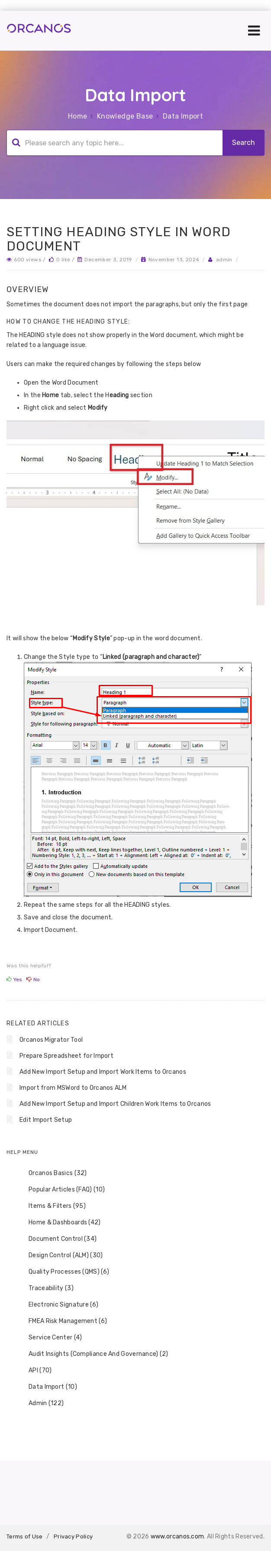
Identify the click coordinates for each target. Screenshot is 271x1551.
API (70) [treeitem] (34, 1370)
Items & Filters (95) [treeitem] (51, 1206)
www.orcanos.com (177, 1536)
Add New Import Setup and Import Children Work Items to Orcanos (115, 1104)
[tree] (135, 1288)
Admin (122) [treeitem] (40, 1403)
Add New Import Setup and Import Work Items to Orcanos (102, 1072)
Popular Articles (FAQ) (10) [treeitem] (61, 1190)
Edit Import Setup (45, 1120)
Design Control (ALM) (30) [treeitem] (60, 1255)
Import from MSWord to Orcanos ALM (72, 1088)
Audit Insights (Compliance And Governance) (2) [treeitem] (92, 1354)
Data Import (183, 116)
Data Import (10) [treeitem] (47, 1387)
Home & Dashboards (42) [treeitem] (59, 1222)
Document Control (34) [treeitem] (57, 1239)
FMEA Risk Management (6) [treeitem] (62, 1321)
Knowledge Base (125, 116)
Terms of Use (24, 1536)
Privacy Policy (73, 1536)
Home (77, 116)
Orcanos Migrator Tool (51, 1040)
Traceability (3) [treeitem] (45, 1288)
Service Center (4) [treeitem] (49, 1338)
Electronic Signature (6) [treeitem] (57, 1305)
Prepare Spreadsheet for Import (66, 1056)
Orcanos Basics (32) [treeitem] (52, 1173)
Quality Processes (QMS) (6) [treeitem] (63, 1272)
